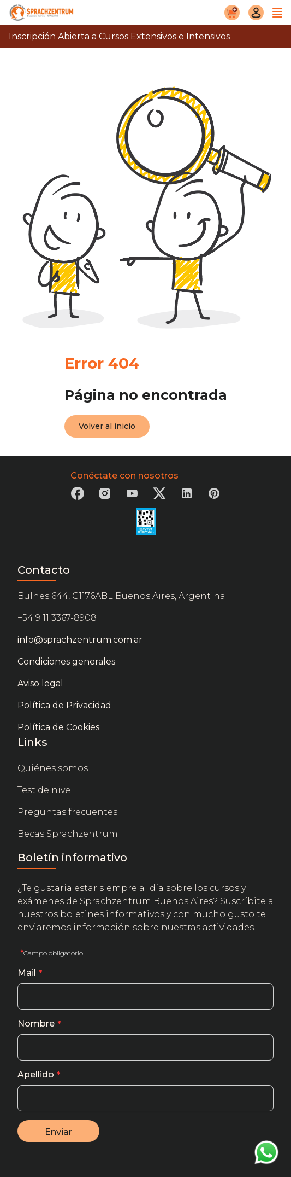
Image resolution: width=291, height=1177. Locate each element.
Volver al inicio (107, 426)
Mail (26, 973)
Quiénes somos (52, 768)
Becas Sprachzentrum (67, 834)
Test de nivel (45, 790)
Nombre (36, 1023)
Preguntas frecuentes (67, 812)
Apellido (35, 1074)
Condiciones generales (66, 661)
